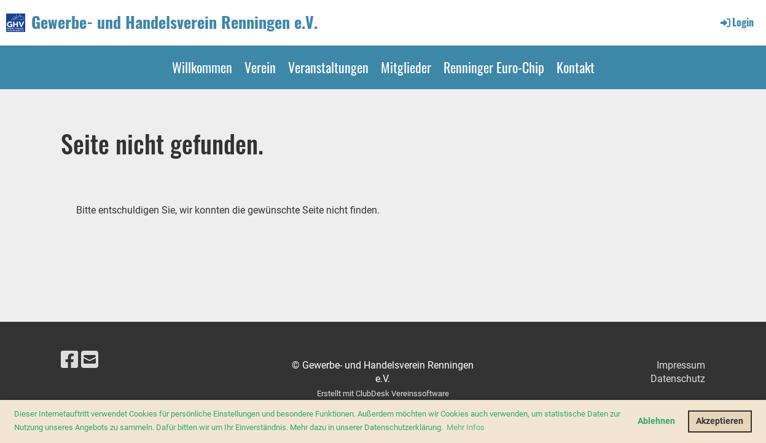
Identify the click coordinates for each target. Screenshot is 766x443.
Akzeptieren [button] (719, 421)
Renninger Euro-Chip (494, 67)
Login (736, 22)
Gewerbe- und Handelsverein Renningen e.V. (174, 22)
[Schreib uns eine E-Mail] (89, 360)
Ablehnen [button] (656, 421)
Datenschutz (678, 379)
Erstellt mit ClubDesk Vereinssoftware (383, 393)
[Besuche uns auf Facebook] (69, 360)
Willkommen (202, 67)
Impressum (681, 365)
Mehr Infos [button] (466, 427)
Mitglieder (406, 67)
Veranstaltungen (328, 67)
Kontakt (576, 67)
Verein (260, 67)
